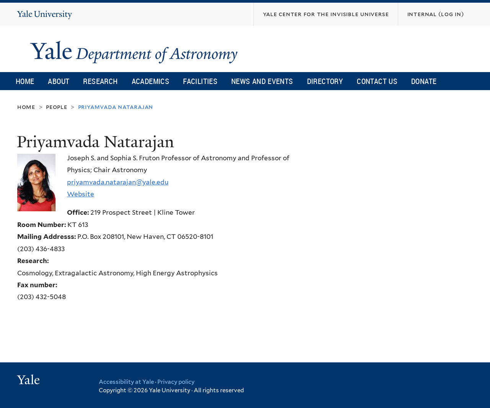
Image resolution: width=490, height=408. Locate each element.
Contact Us (377, 81)
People (56, 106)
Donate (423, 81)
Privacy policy (175, 381)
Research (100, 81)
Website (80, 194)
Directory (325, 81)
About (58, 81)
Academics (151, 81)
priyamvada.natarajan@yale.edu (117, 182)
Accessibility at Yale (126, 381)
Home (25, 81)
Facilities (200, 81)
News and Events (262, 81)
